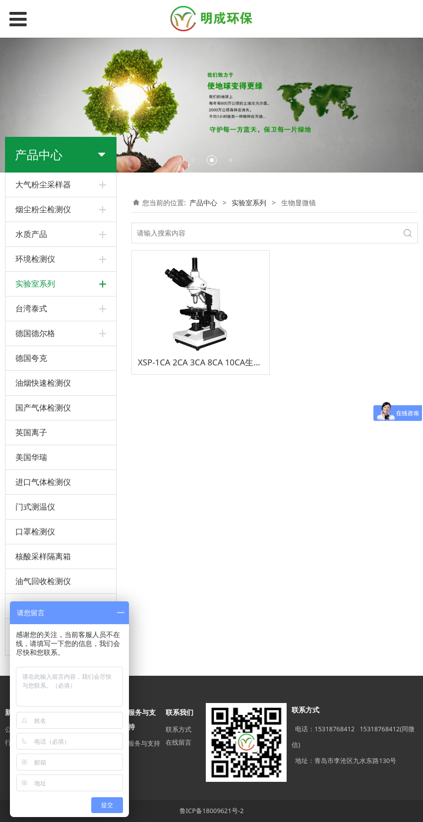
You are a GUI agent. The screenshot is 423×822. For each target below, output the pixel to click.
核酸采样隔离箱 (43, 556)
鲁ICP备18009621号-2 (212, 810)
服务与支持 (144, 743)
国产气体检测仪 (43, 407)
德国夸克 (31, 357)
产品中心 (203, 202)
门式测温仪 (35, 506)
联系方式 (178, 729)
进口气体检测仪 (43, 481)
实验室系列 (249, 202)
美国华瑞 (31, 457)
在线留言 (178, 742)
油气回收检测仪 (43, 581)
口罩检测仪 (35, 531)
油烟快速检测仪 (43, 382)
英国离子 (31, 432)
